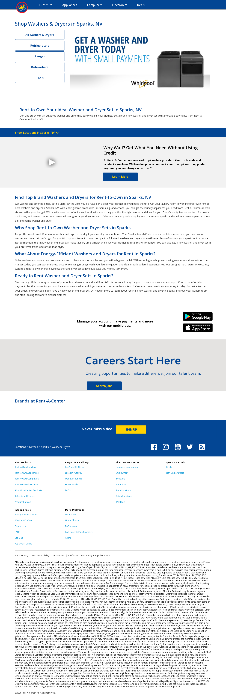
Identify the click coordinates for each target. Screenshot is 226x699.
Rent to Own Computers (27, 478)
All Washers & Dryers (39, 35)
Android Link (198, 318)
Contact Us (20, 526)
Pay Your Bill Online (75, 467)
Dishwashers (39, 67)
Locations (20, 447)
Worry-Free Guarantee (26, 514)
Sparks (45, 447)
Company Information (127, 467)
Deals (169, 467)
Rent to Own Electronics (26, 484)
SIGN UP (131, 429)
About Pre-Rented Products (28, 490)
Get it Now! (70, 514)
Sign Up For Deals (175, 472)
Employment (122, 472)
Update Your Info (73, 478)
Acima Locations (124, 496)
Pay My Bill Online (23, 543)
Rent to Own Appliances (26, 472)
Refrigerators (39, 46)
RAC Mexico (71, 526)
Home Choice (72, 520)
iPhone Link (198, 329)
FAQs (67, 490)
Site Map (19, 537)
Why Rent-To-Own (23, 520)
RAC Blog (120, 501)
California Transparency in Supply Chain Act (90, 555)
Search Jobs (104, 386)
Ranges (40, 56)
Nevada (33, 447)
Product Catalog (23, 501)
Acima (68, 537)
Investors (120, 478)
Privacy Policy (21, 555)
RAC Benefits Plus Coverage (79, 532)
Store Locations (123, 490)
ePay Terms (58, 555)
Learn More (120, 177)
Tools (40, 78)
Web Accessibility (40, 555)
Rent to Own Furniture (25, 467)
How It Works (71, 484)
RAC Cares (121, 484)
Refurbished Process (25, 496)
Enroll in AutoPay (73, 472)
